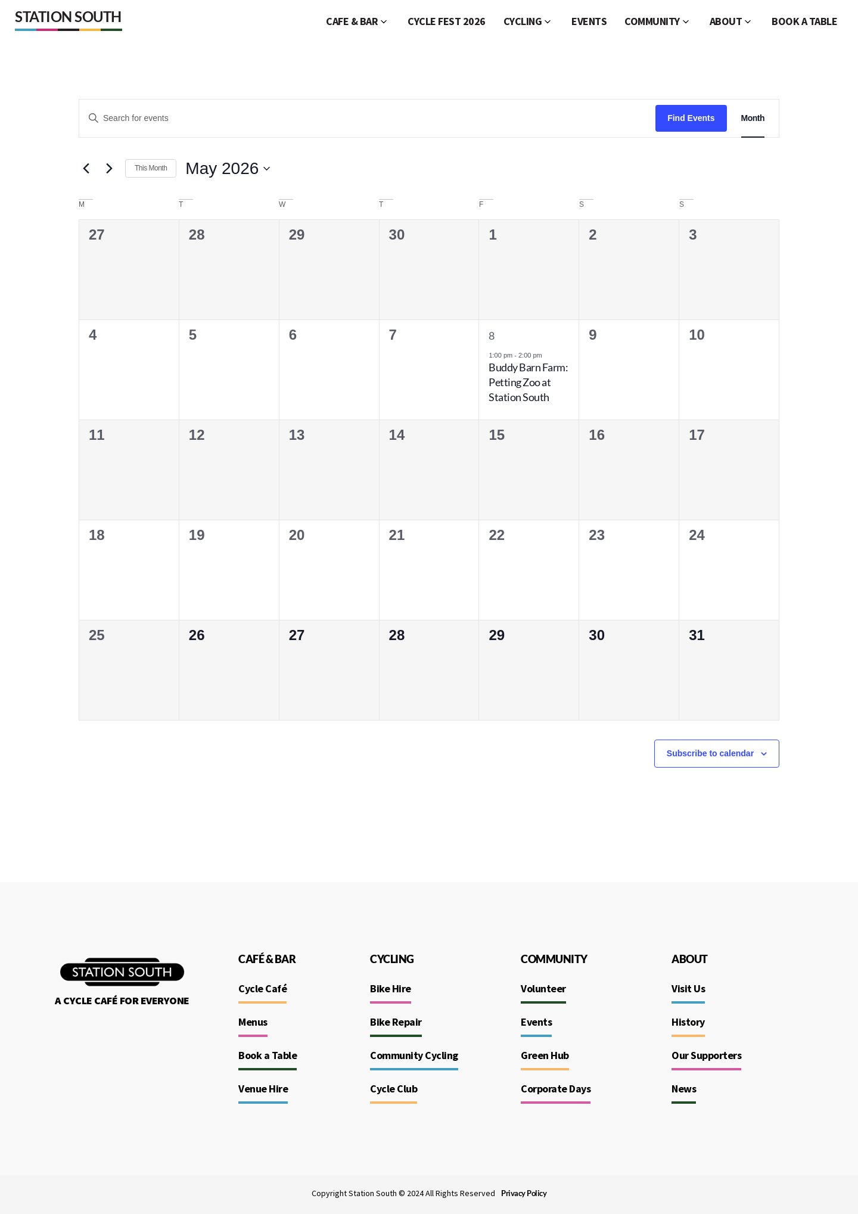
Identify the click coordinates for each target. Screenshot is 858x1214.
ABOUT (726, 21)
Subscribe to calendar (710, 753)
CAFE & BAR (352, 21)
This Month (151, 168)
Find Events (690, 118)
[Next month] (109, 169)
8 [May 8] (492, 335)
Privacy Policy (523, 1193)
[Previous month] (86, 169)
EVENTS (589, 21)
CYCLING (522, 21)
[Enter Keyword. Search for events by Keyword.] (367, 118)
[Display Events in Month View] (752, 118)
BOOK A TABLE (804, 21)
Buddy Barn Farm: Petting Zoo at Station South (528, 382)
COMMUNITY (652, 21)
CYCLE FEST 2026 (447, 21)
